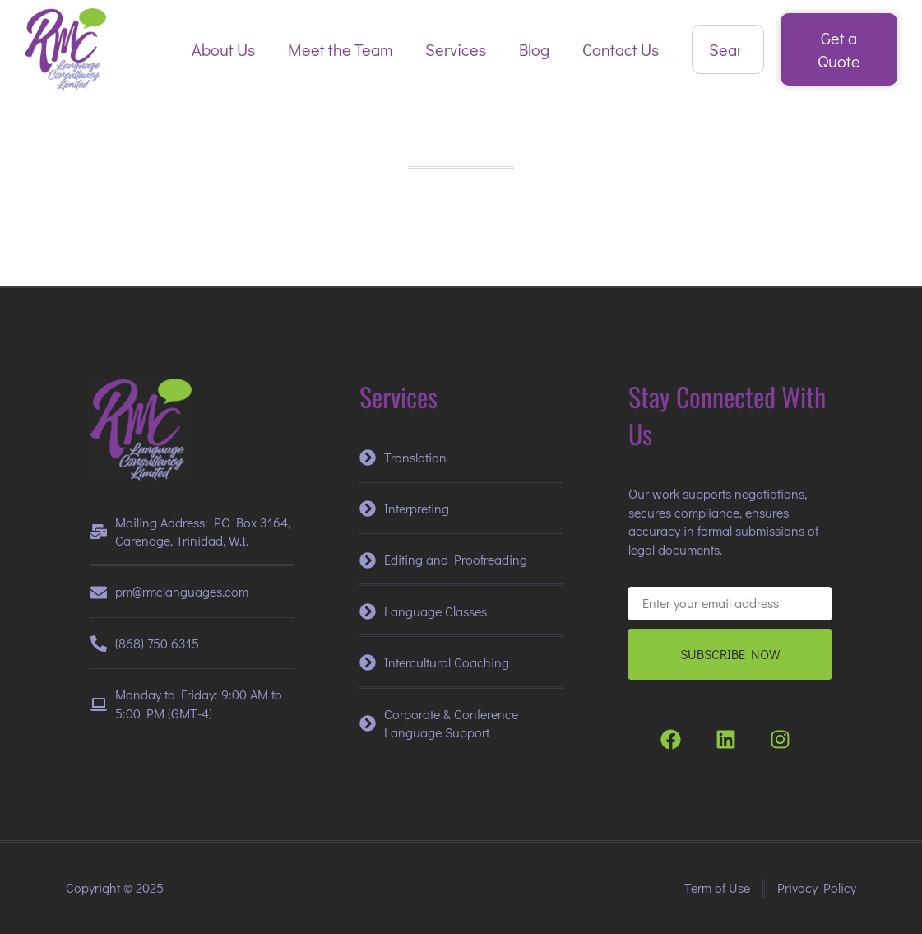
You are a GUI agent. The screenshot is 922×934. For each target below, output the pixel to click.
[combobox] (728, 49)
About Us (223, 49)
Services (455, 49)
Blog (534, 49)
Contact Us (620, 49)
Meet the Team (340, 49)
